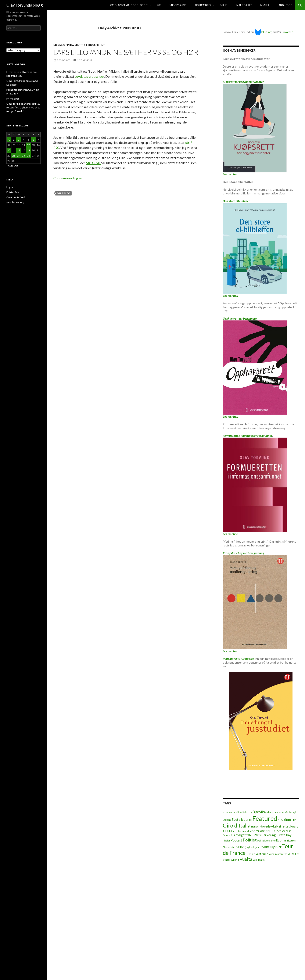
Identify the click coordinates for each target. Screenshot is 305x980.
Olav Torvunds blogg (24, 5)
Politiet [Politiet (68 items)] (250, 839)
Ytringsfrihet (94, 44)
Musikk (264, 5)
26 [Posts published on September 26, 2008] (28, 155)
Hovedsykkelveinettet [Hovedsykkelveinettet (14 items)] (275, 826)
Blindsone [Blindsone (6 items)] (272, 812)
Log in (9, 187)
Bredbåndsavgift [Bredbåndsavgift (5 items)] (288, 812)
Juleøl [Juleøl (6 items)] (245, 831)
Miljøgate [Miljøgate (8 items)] (261, 831)
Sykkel (224, 5)
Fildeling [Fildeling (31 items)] (284, 819)
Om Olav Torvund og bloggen (129, 5)
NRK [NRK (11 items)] (271, 831)
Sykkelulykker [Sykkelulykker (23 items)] (271, 847)
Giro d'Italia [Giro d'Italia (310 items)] (237, 825)
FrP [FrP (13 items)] (294, 819)
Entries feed (13, 192)
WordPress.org (15, 202)
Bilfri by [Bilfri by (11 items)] (247, 812)
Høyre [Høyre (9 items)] (294, 826)
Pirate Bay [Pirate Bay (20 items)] (283, 835)
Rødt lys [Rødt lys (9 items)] (281, 840)
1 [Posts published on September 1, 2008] (9, 139)
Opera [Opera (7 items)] (226, 835)
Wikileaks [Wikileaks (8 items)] (259, 859)
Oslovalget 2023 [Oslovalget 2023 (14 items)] (242, 835)
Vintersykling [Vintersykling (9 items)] (231, 859)
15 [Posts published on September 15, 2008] (8, 150)
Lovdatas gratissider (89, 76)
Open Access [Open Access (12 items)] (282, 831)
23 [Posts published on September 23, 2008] (13, 155)
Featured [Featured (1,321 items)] (264, 818)
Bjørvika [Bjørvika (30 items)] (259, 812)
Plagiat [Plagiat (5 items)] (226, 840)
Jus (159, 5)
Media (57, 44)
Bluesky (263, 32)
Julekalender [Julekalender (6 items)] (234, 831)
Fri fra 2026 (12, 98)
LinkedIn (287, 32)
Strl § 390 (93, 163)
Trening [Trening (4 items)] (250, 853)
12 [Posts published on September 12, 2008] (28, 145)
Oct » (17, 165)
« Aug (9, 165)
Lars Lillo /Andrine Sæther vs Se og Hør (125, 52)
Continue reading (67, 178)
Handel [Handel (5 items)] (255, 826)
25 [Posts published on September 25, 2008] (23, 155)
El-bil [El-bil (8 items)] (249, 819)
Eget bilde (63, 193)
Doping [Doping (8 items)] (227, 819)
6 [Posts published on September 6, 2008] (33, 139)
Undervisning (178, 5)
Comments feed (15, 197)
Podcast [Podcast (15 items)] (236, 840)
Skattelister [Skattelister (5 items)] (229, 847)
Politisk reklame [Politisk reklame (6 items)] (266, 840)
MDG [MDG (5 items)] (252, 831)
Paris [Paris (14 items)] (257, 835)
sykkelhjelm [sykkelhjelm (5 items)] (253, 847)
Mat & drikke (244, 5)
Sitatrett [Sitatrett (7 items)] (291, 840)
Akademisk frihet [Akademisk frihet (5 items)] (232, 812)
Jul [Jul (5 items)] (224, 831)
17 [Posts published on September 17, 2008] (18, 150)
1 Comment (84, 60)
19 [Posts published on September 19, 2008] (28, 150)
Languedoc (284, 5)
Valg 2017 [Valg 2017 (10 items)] (261, 853)
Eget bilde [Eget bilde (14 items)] (238, 819)
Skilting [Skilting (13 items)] (241, 847)
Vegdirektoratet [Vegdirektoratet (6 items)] (278, 853)
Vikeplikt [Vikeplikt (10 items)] (292, 853)
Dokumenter (203, 5)
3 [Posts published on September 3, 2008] (18, 139)
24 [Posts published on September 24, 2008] (18, 155)
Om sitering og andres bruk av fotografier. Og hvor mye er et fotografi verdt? (23, 107)
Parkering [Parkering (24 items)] (268, 835)
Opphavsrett (73, 44)
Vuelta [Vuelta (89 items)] (246, 859)
